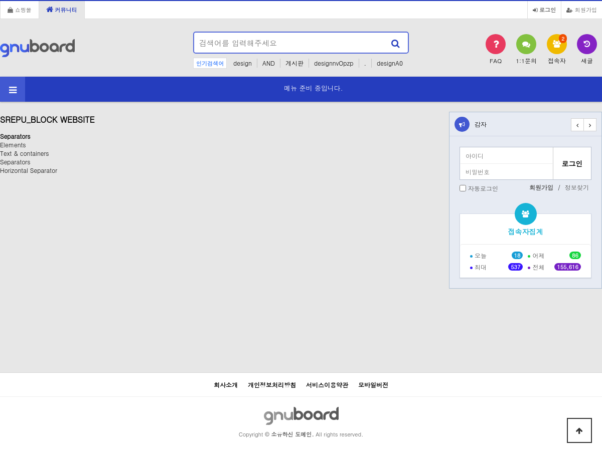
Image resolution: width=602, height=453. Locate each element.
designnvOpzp (334, 63)
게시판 (294, 63)
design (242, 63)
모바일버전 (373, 384)
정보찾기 (577, 187)
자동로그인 (483, 188)
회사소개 (226, 384)
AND (268, 63)
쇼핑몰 (20, 10)
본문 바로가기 (0, 0)
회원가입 (581, 10)
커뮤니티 (61, 10)
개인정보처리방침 (272, 384)
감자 (481, 124)
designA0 (390, 63)
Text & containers (24, 153)
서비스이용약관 (327, 384)
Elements (13, 144)
